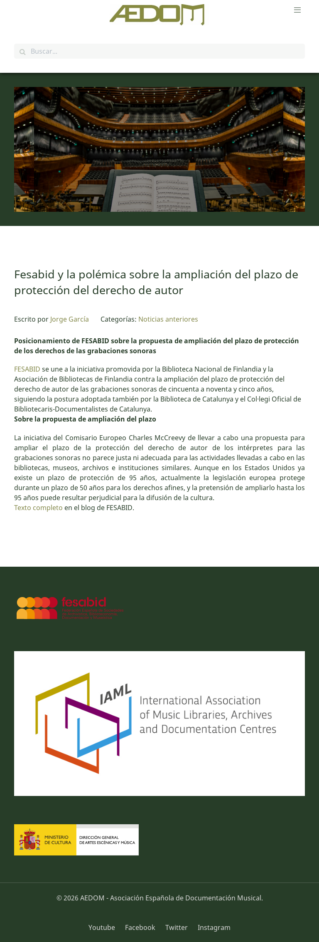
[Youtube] (104, 927)
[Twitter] (177, 927)
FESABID (27, 369)
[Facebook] (141, 927)
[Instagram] (212, 927)
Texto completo (38, 507)
